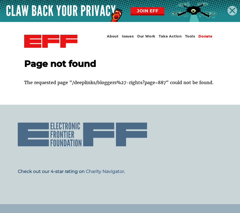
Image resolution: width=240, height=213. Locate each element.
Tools (190, 36)
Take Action (170, 36)
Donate (205, 36)
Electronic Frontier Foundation (50, 41)
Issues (128, 36)
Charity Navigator (105, 171)
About (112, 36)
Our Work (146, 36)
